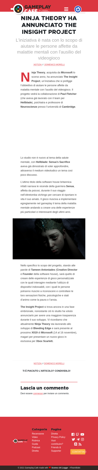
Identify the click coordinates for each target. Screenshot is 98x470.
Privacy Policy (58, 437)
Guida (35, 444)
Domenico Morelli (54, 64)
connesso (38, 393)
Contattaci (78, 452)
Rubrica (36, 440)
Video (35, 437)
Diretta (35, 451)
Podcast (36, 447)
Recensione (38, 433)
